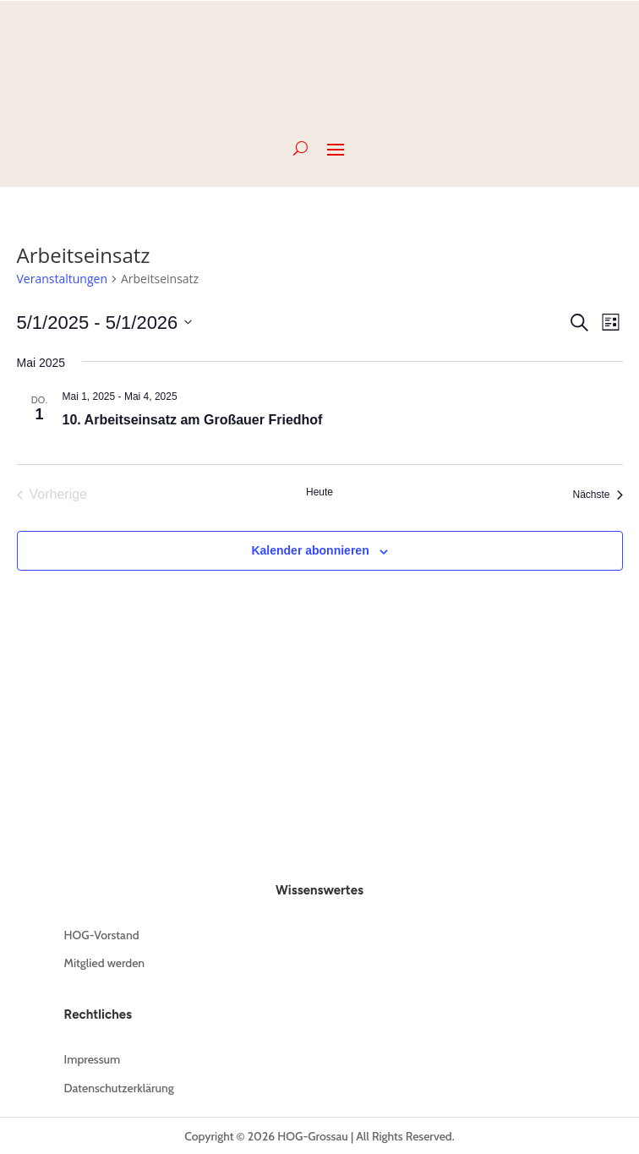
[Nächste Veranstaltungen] (597, 494)
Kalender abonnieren (310, 550)
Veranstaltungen (62, 279)
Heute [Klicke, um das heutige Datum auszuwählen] (319, 492)
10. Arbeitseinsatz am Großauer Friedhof (193, 420)
